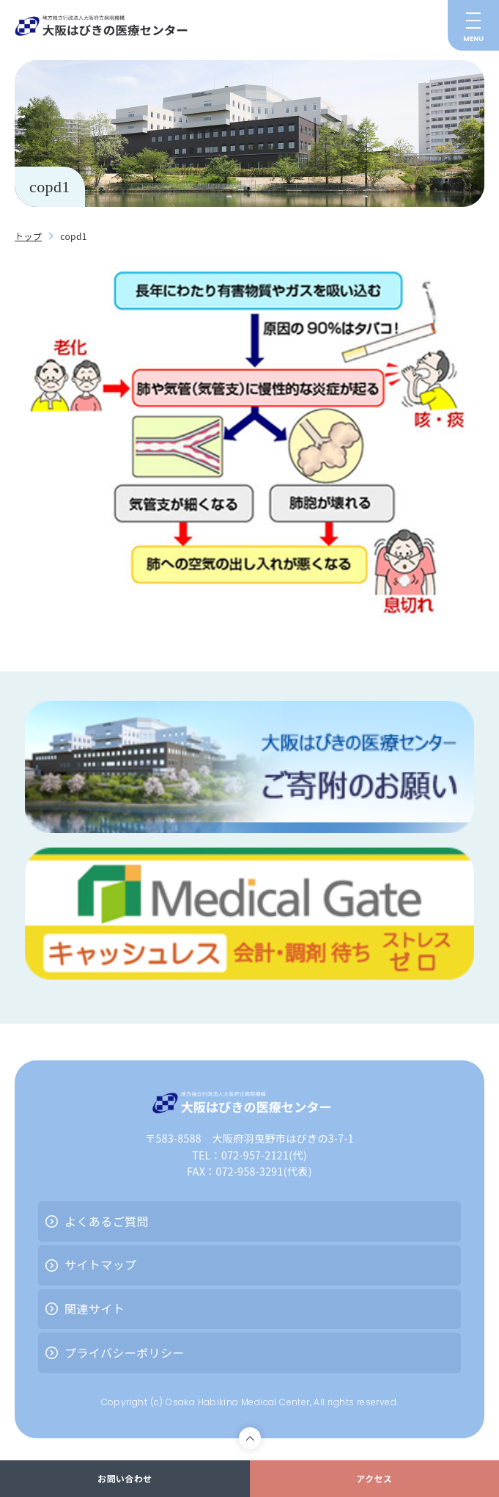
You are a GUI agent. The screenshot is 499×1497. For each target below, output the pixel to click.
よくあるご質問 (106, 1221)
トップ (28, 236)
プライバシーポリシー (124, 1352)
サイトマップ (100, 1264)
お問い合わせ (124, 1478)
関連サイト (94, 1308)
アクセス (374, 1478)
